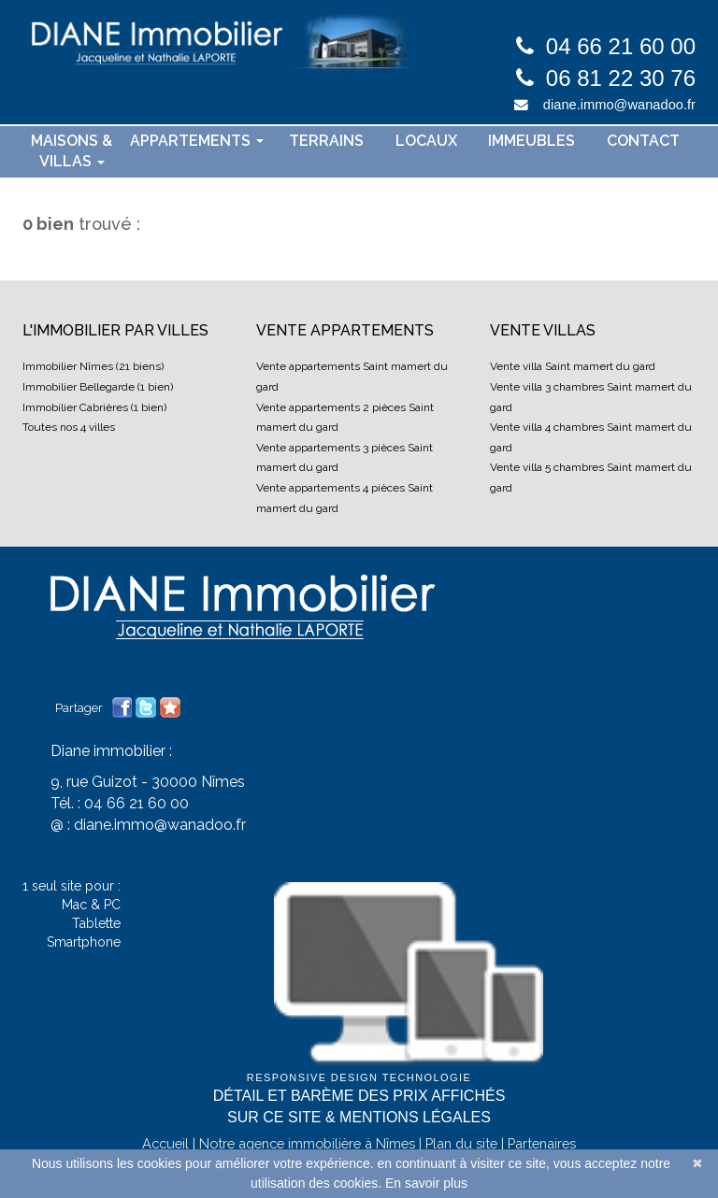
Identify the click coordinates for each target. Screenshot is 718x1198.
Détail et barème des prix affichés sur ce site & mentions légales (359, 1106)
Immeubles (531, 141)
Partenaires (542, 1143)
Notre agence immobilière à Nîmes (307, 1143)
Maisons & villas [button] (71, 151)
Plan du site (461, 1143)
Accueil (165, 1143)
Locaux (426, 141)
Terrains (326, 141)
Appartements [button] (197, 141)
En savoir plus (426, 1183)
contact (643, 141)
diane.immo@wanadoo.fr (619, 104)
